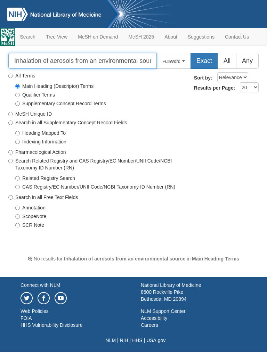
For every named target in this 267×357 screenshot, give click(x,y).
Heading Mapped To (40, 133)
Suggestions (201, 37)
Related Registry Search (45, 178)
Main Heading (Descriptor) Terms (54, 86)
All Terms (21, 75)
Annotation (30, 207)
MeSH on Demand (98, 37)
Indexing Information (40, 141)
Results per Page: (214, 88)
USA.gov (155, 340)
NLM (111, 340)
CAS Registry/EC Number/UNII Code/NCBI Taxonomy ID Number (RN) (95, 187)
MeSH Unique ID (30, 114)
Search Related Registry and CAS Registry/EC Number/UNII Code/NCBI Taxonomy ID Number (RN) (90, 164)
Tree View (56, 37)
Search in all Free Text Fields (43, 197)
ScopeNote (30, 216)
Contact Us (237, 37)
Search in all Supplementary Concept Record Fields (67, 122)
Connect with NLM (40, 285)
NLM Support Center (163, 311)
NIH (124, 340)
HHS (137, 340)
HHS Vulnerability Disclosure (51, 325)
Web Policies (35, 311)
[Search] (82, 61)
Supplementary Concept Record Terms (60, 103)
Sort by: (203, 78)
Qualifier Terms (35, 95)
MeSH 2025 (141, 37)
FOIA (26, 318)
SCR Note (29, 225)
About (170, 37)
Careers (149, 325)
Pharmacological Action (37, 152)
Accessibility (154, 318)
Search (27, 37)
